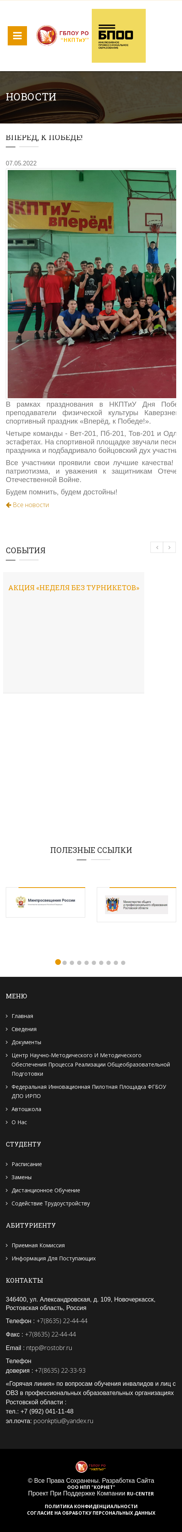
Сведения (24, 1029)
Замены (22, 1177)
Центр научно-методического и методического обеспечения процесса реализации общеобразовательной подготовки (91, 1064)
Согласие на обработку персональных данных (91, 1513)
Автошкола (26, 1109)
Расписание (27, 1164)
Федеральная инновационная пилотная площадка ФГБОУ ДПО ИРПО (89, 1091)
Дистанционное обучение (46, 1190)
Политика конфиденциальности (91, 1507)
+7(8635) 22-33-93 (60, 1370)
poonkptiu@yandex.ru (63, 1421)
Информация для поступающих (54, 1258)
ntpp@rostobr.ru (49, 1347)
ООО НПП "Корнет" (91, 1487)
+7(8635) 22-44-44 (62, 1321)
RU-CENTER (140, 1494)
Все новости (27, 505)
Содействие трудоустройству (51, 1203)
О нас (19, 1122)
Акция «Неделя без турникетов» (73, 587)
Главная (22, 1016)
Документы (26, 1042)
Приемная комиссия (38, 1245)
